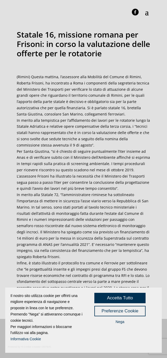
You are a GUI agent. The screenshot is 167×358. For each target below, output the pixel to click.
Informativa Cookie (25, 339)
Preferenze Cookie (120, 310)
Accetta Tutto (120, 297)
